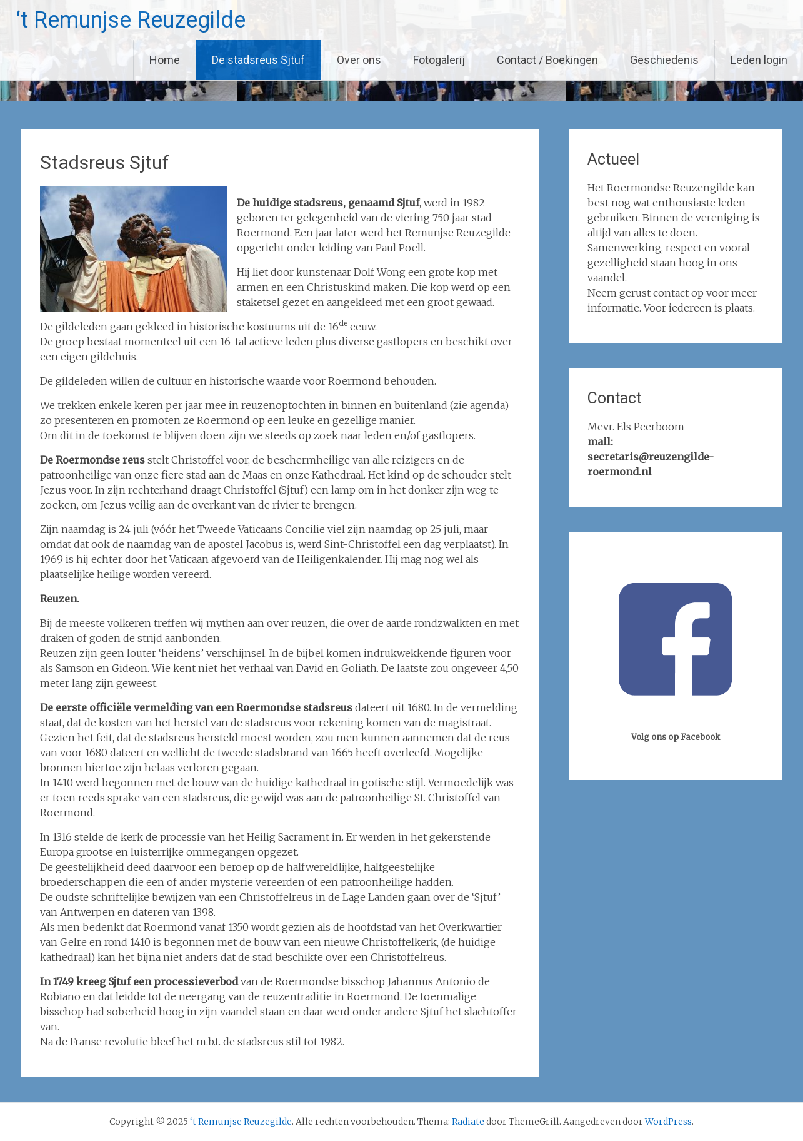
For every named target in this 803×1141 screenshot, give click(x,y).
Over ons (359, 59)
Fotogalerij (439, 59)
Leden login (759, 59)
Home (164, 59)
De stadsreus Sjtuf (258, 59)
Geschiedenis (664, 59)
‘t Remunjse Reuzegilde (131, 20)
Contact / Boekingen (547, 59)
